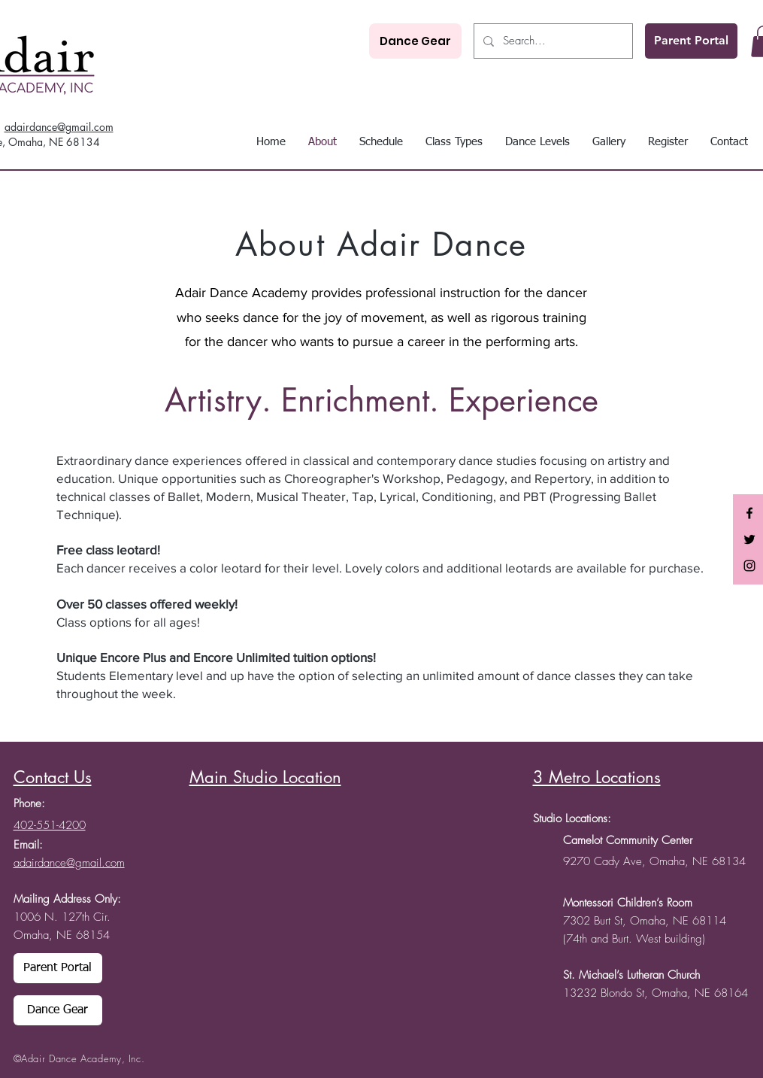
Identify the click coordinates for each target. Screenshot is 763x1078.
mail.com (92, 127)
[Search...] (552, 41)
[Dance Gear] (415, 41)
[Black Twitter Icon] (749, 539)
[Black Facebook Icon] (749, 513)
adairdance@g (38, 127)
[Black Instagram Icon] (749, 565)
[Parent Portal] (691, 41)
